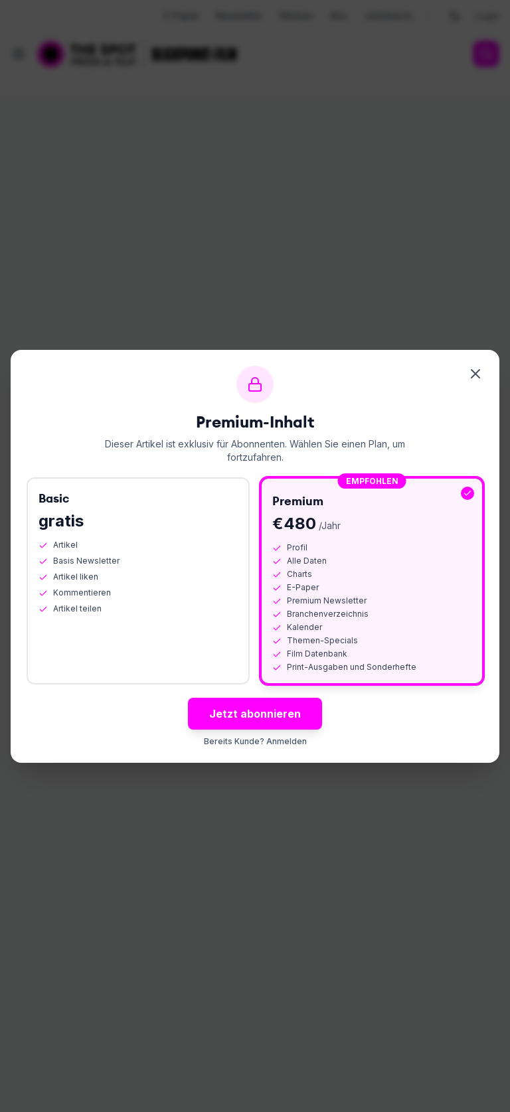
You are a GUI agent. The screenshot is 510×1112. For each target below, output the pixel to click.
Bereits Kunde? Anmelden (255, 741)
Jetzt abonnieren (255, 713)
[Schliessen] (475, 373)
